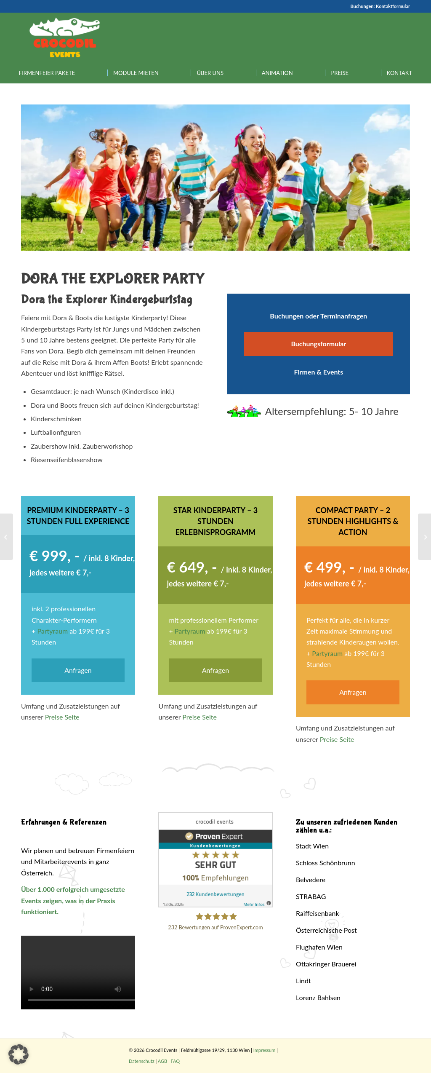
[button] (18, 1054)
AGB (162, 1061)
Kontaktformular (393, 6)
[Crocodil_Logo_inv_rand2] (65, 37)
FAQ (175, 1061)
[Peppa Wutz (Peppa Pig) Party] (6, 537)
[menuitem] (47, 72)
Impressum (264, 1050)
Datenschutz (141, 1061)
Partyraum (52, 631)
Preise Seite (62, 717)
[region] (215, 177)
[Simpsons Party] (424, 537)
